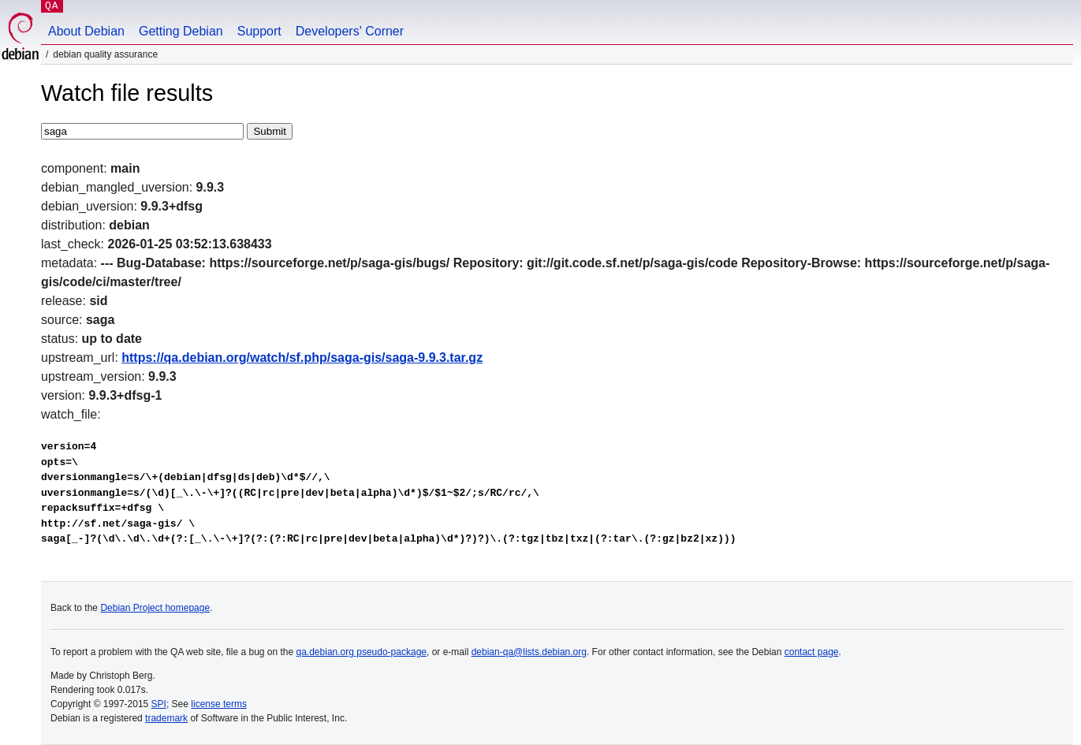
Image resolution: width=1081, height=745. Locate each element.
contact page (812, 651)
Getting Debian (181, 31)
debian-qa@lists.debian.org (529, 651)
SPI (158, 704)
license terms (219, 704)
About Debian (86, 31)
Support (259, 31)
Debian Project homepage (155, 607)
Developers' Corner (350, 31)
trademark (166, 718)
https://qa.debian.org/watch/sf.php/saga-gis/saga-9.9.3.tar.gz (302, 357)
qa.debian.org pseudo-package (361, 651)
